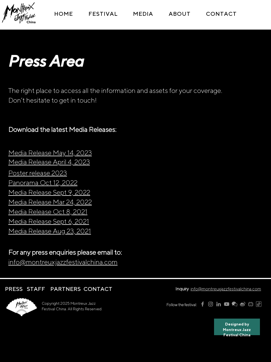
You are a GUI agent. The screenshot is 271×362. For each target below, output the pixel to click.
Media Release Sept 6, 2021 (48, 221)
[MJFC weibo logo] (242, 304)
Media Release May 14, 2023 (50, 153)
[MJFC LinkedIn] (218, 304)
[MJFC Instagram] (210, 304)
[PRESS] (13, 289)
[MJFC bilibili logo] (250, 304)
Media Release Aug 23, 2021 (49, 231)
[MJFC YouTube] (226, 304)
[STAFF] (36, 289)
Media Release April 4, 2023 (49, 162)
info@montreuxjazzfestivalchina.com (63, 262)
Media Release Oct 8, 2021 (47, 211)
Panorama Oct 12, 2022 (42, 182)
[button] (103, 14)
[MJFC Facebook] (202, 304)
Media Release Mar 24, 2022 (50, 202)
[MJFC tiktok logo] (259, 304)
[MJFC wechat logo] (234, 304)
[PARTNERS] (65, 289)
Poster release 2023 (37, 173)
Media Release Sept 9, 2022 (49, 192)
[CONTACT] (97, 289)
